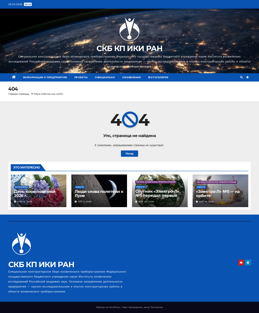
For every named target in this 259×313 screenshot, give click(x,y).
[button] (241, 77)
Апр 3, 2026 (85, 201)
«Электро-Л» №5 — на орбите (218, 193)
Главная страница (18, 93)
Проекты (81, 77)
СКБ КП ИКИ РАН (129, 48)
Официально (105, 77)
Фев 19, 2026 (206, 201)
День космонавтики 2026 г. (34, 193)
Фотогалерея (158, 77)
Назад (129, 153)
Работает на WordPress (108, 307)
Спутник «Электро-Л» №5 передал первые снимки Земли (157, 195)
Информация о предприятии (45, 77)
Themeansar (156, 307)
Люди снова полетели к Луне (99, 193)
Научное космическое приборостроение (156, 182)
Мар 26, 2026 (146, 201)
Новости (80, 187)
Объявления (131, 77)
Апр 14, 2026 (24, 201)
